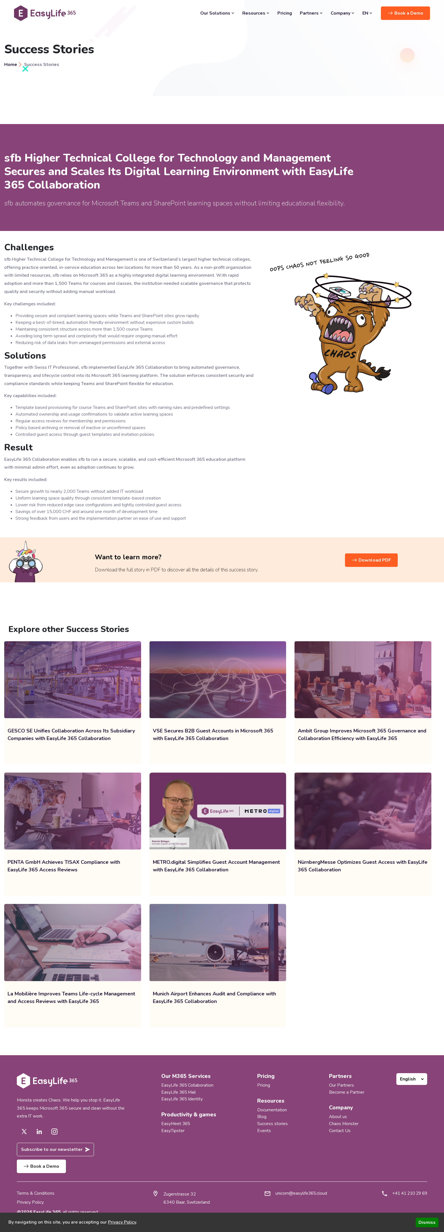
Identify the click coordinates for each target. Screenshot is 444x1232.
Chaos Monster (344, 1123)
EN (367, 13)
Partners (311, 13)
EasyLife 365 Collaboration (187, 1085)
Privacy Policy (30, 1202)
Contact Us (340, 1130)
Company (343, 13)
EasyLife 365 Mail (179, 1092)
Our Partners (341, 1085)
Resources (256, 13)
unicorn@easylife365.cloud (299, 1193)
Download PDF (371, 560)
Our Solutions (217, 13)
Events (264, 1130)
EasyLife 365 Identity (182, 1099)
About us (338, 1116)
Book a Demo (405, 13)
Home (10, 64)
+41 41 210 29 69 (408, 1193)
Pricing (284, 13)
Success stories (272, 1123)
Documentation (272, 1110)
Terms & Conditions (35, 1193)
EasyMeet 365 (176, 1123)
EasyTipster (173, 1130)
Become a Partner (346, 1092)
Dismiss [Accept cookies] (427, 1222)
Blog (261, 1116)
